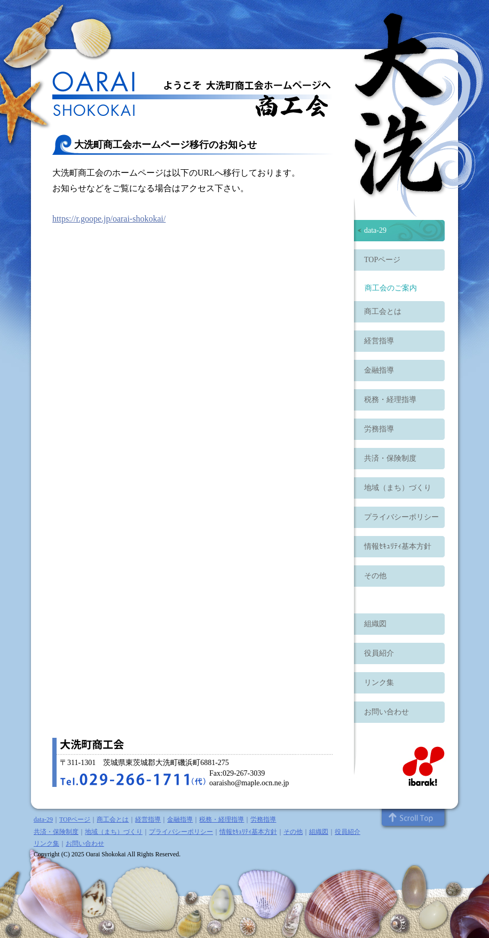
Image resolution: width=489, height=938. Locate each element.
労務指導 (379, 429)
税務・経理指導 (390, 400)
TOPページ (382, 260)
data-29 (375, 230)
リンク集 (379, 683)
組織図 (375, 624)
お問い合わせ (386, 712)
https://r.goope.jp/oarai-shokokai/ (108, 218)
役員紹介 (379, 653)
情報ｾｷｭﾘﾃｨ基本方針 (397, 546)
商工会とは (382, 312)
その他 (375, 576)
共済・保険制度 (390, 458)
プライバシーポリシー (401, 517)
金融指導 (379, 370)
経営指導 (379, 341)
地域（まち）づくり (397, 488)
